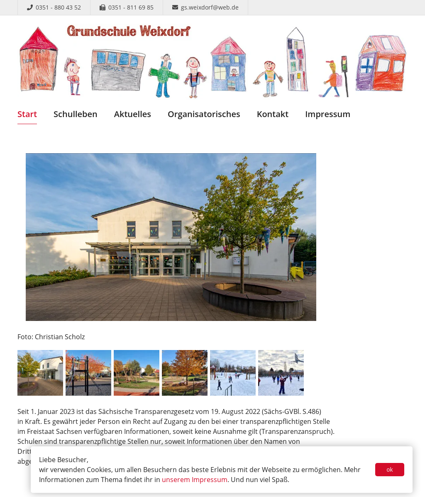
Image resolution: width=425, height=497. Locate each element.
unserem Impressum (194, 479)
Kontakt (273, 114)
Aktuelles (132, 114)
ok (390, 469)
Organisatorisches (204, 114)
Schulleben (76, 114)
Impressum (327, 114)
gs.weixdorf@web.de (205, 7)
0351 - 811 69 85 (127, 7)
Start (27, 114)
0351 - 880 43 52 (54, 7)
